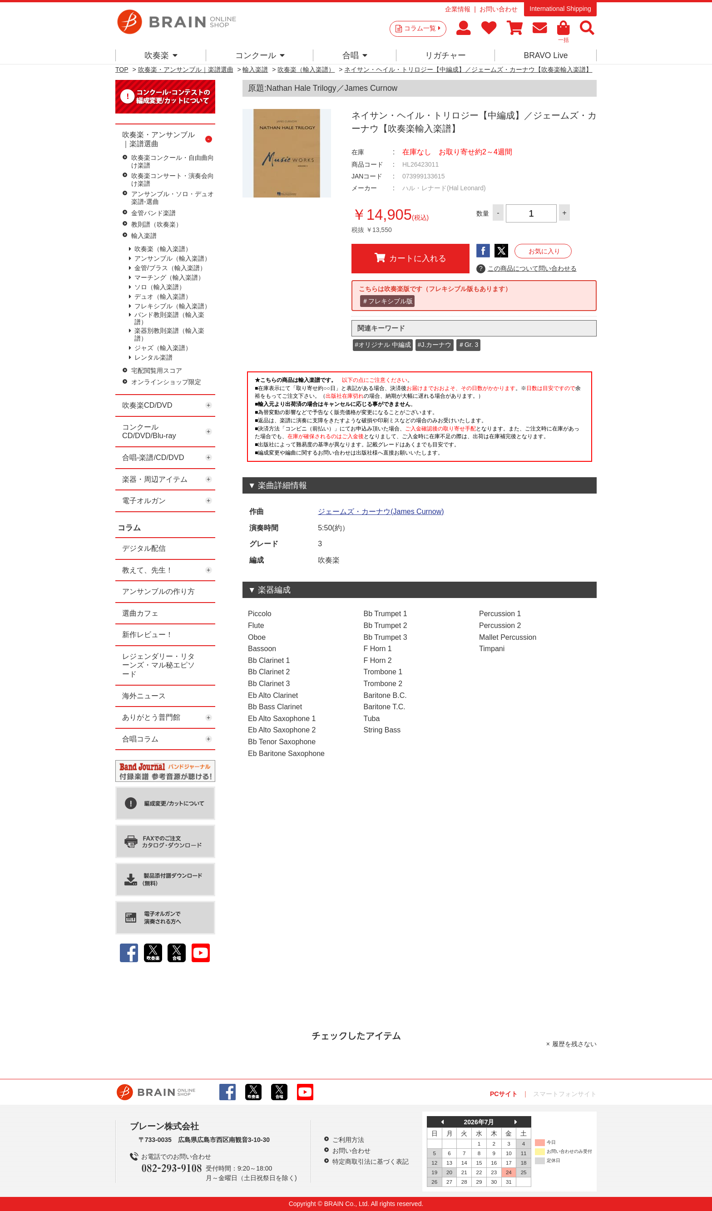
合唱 (354, 55)
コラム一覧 (422, 28)
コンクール (260, 55)
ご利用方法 (348, 1139)
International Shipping (560, 8)
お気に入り (544, 251)
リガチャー (445, 55)
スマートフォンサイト (565, 1093)
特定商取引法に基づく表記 (370, 1161)
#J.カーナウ (435, 344)
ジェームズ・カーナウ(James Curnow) (381, 511)
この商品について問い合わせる (526, 268)
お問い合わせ (499, 9)
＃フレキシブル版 (387, 301)
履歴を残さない (574, 1044)
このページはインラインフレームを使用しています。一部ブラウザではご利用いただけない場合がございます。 (419, 419)
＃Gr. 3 (468, 344)
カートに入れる (410, 258)
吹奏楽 (161, 55)
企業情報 (457, 9)
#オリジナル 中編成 (383, 344)
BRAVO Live (546, 55)
